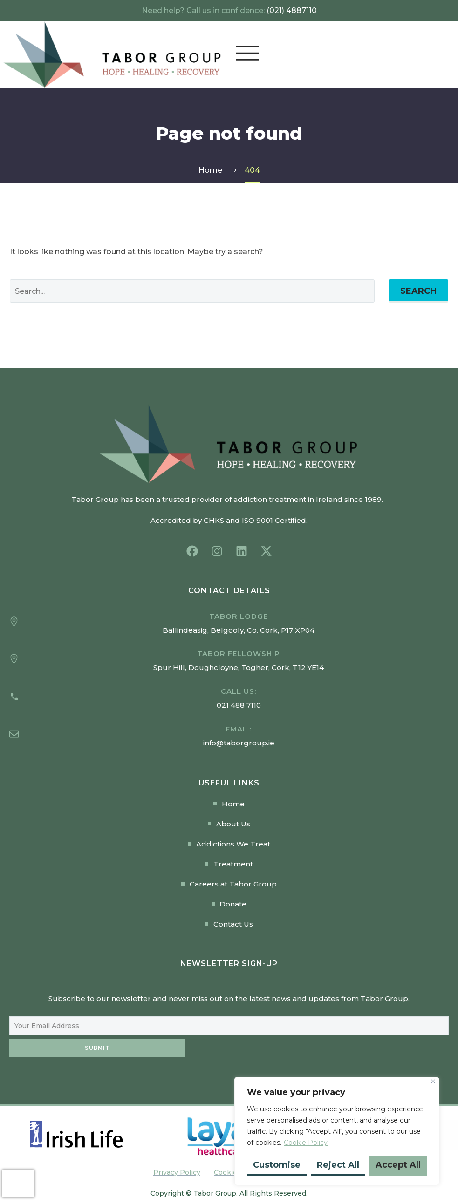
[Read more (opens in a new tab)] (229, 698)
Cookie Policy (306, 1142)
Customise (277, 1165)
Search (418, 291)
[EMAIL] (229, 1025)
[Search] (192, 291)
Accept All (398, 1165)
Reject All (338, 1165)
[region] (336, 1131)
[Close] (433, 1081)
